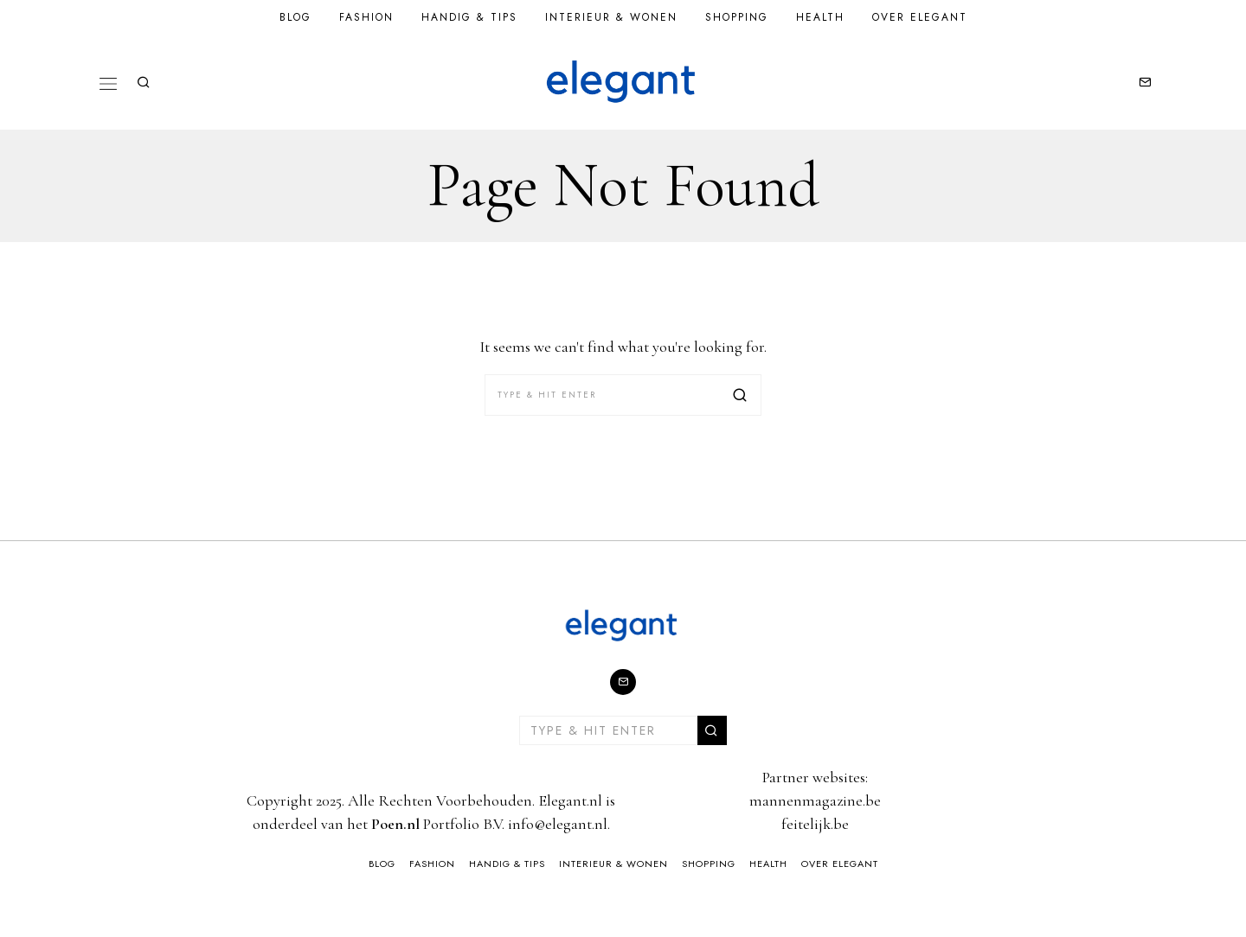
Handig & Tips (469, 17)
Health (820, 17)
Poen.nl (395, 823)
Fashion (366, 17)
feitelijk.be (815, 823)
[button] (740, 395)
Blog (295, 17)
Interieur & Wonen (611, 17)
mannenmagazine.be (815, 800)
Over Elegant (919, 17)
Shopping (736, 17)
